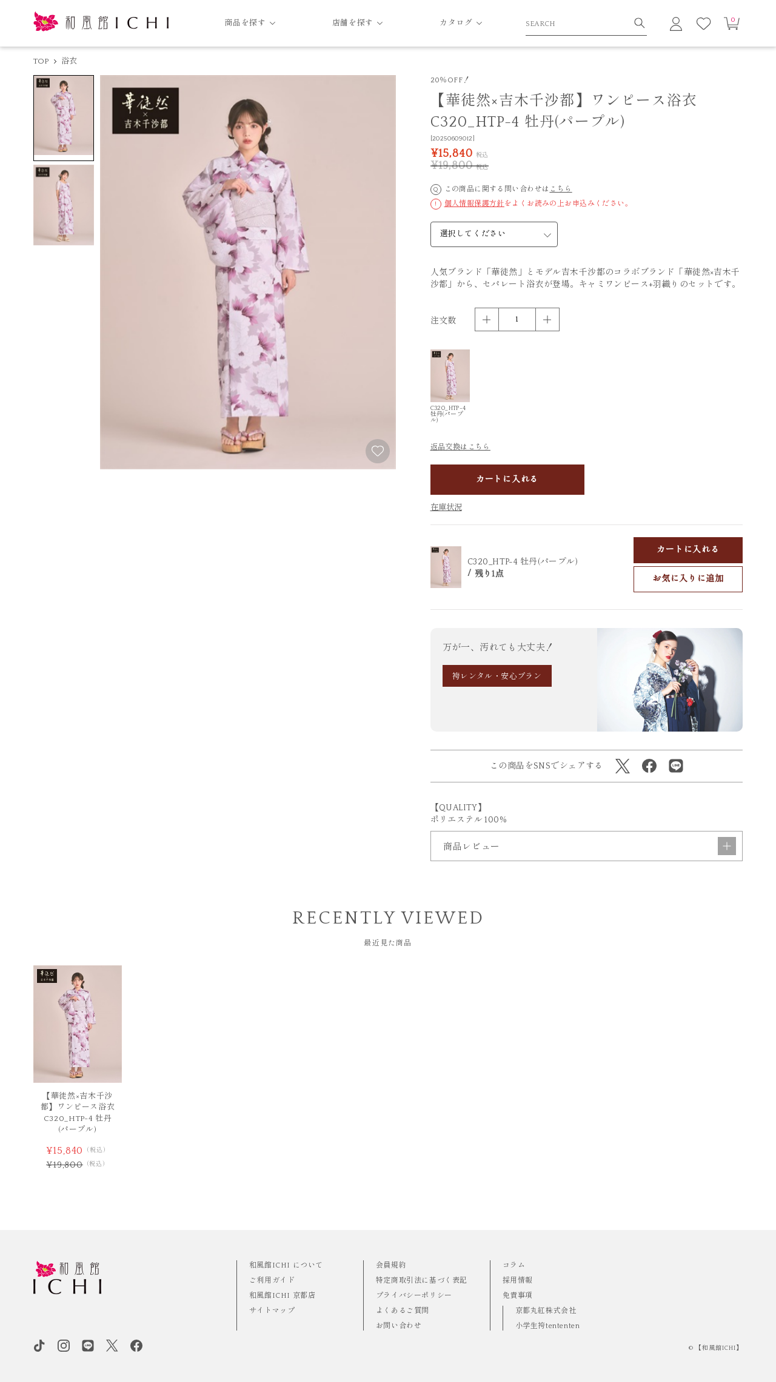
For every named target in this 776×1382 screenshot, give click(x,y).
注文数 (443, 321)
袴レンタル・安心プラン (497, 676)
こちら (560, 189)
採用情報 (518, 1280)
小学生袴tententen (547, 1326)
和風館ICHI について (286, 1265)
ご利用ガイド (272, 1280)
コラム (514, 1265)
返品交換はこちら (460, 447)
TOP (41, 61)
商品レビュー (590, 846)
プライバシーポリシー (414, 1296)
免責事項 (518, 1296)
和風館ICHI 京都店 (282, 1296)
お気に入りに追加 (688, 579)
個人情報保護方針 (474, 204)
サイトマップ (272, 1311)
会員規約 (391, 1265)
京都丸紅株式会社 (546, 1311)
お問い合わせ (399, 1326)
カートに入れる (507, 479)
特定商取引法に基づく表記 (421, 1280)
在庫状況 (446, 507)
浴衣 (69, 61)
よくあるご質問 (402, 1311)
